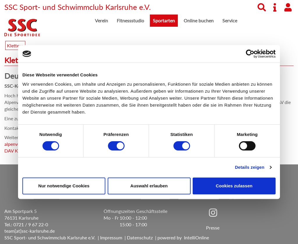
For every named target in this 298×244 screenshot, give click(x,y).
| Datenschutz (137, 237)
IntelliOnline (196, 237)
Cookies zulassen (234, 185)
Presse (212, 227)
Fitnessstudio (130, 20)
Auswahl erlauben (149, 185)
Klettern (15, 45)
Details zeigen (249, 167)
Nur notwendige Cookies (64, 185)
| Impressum (108, 237)
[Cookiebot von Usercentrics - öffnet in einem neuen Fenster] (250, 53)
